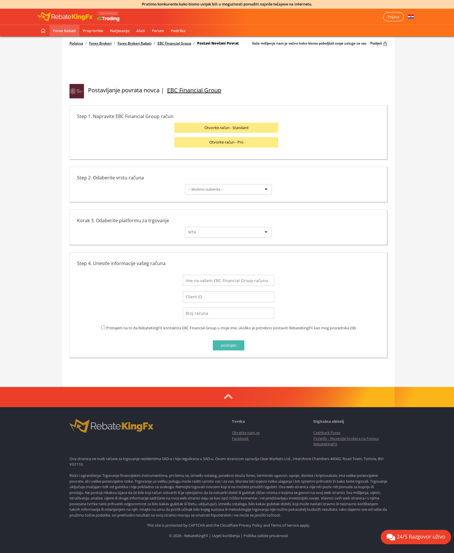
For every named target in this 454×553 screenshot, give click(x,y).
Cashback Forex (326, 430)
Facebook (240, 436)
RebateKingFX (325, 442)
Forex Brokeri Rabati (134, 43)
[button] (411, 17)
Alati (140, 30)
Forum (158, 30)
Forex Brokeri (100, 43)
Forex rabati (64, 30)
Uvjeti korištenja (226, 534)
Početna (76, 43)
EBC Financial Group (174, 43)
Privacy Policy (250, 523)
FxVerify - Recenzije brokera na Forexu (346, 436)
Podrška (178, 30)
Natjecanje (119, 30)
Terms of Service (285, 523)
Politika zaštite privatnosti (266, 534)
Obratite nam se (246, 430)
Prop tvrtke (93, 30)
